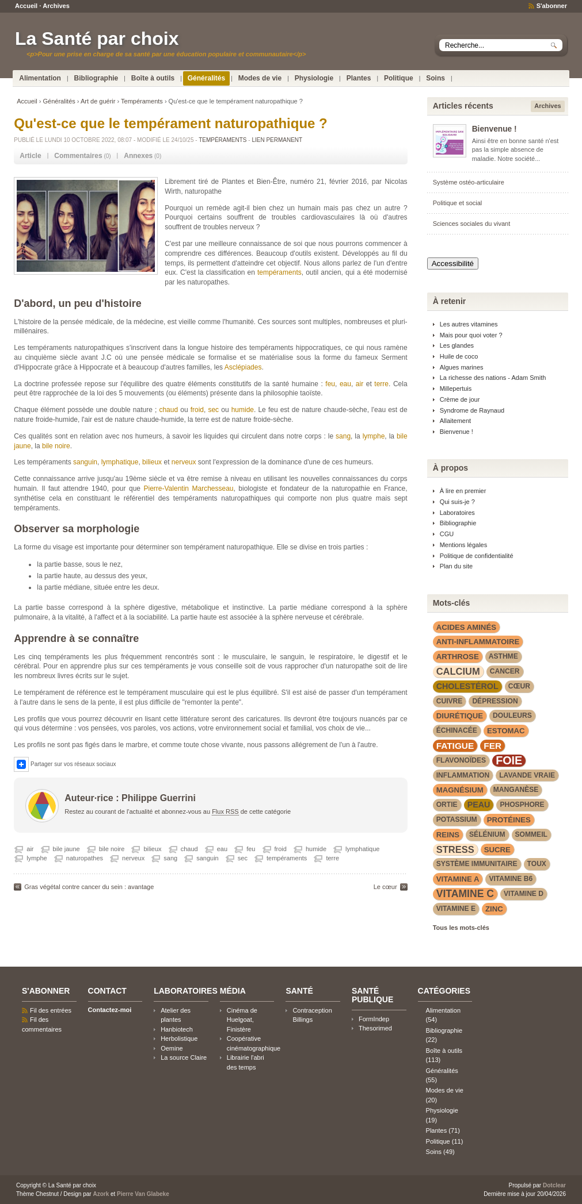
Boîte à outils (152, 78)
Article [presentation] (30, 156)
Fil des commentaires (42, 1024)
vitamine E (456, 909)
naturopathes (84, 858)
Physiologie (314, 78)
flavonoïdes (461, 760)
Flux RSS (225, 811)
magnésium (460, 790)
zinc (494, 909)
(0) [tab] (82, 156)
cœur (519, 686)
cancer (505, 671)
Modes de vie (260, 78)
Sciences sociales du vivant (472, 223)
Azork (101, 1194)
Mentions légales (464, 544)
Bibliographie (96, 78)
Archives (56, 5)
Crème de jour (460, 399)
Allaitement (455, 420)
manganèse (516, 790)
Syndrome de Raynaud (472, 410)
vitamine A (458, 879)
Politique (398, 78)
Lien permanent (277, 140)
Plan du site (456, 566)
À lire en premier (463, 490)
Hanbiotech (177, 1029)
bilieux (152, 462)
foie (509, 761)
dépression (495, 701)
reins (447, 834)
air (359, 384)
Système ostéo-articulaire (468, 182)
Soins (435, 78)
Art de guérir (98, 101)
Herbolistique (179, 1038)
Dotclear (554, 1185)
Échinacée (456, 730)
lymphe (374, 436)
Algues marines (462, 367)
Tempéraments (142, 101)
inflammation (462, 775)
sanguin (85, 462)
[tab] (30, 156)
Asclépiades (243, 367)
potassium (456, 820)
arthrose (457, 656)
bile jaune (66, 848)
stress (455, 849)
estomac (506, 730)
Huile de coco (459, 356)
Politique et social (457, 202)
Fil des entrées (50, 1010)
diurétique (459, 715)
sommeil (531, 834)
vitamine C (465, 893)
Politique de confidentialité (476, 555)
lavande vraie (527, 775)
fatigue (455, 746)
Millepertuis (456, 388)
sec (213, 410)
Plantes (359, 78)
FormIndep (374, 1018)
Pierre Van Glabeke (143, 1194)
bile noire (56, 446)
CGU (447, 533)
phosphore (522, 805)
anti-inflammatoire (478, 641)
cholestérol (467, 686)
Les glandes (457, 345)
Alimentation (40, 78)
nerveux (184, 462)
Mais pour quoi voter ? (471, 335)
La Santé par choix (97, 38)
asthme (503, 656)
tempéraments (279, 272)
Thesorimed (375, 1028)
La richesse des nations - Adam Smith (493, 377)
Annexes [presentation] (138, 156)
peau (478, 804)
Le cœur (385, 886)
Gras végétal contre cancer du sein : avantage (89, 886)
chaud (168, 410)
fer (492, 746)
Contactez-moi (110, 1009)
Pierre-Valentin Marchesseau (189, 488)
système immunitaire (477, 864)
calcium (458, 671)
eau (345, 384)
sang (343, 436)
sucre (497, 849)
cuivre (449, 701)
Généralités (206, 78)
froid (197, 410)
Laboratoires (457, 512)
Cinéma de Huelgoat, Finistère (242, 1020)
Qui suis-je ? (457, 501)
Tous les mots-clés (461, 927)
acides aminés (466, 627)
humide (242, 410)
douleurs (512, 715)
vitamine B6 (510, 879)
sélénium (487, 834)
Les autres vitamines (469, 324)
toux (536, 864)
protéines (509, 820)
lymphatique (120, 462)
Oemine (171, 1048)
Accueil (26, 5)
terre (381, 384)
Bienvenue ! (494, 129)
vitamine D (523, 894)
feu (330, 384)
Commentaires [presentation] (78, 156)
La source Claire (184, 1057)
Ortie (447, 805)
